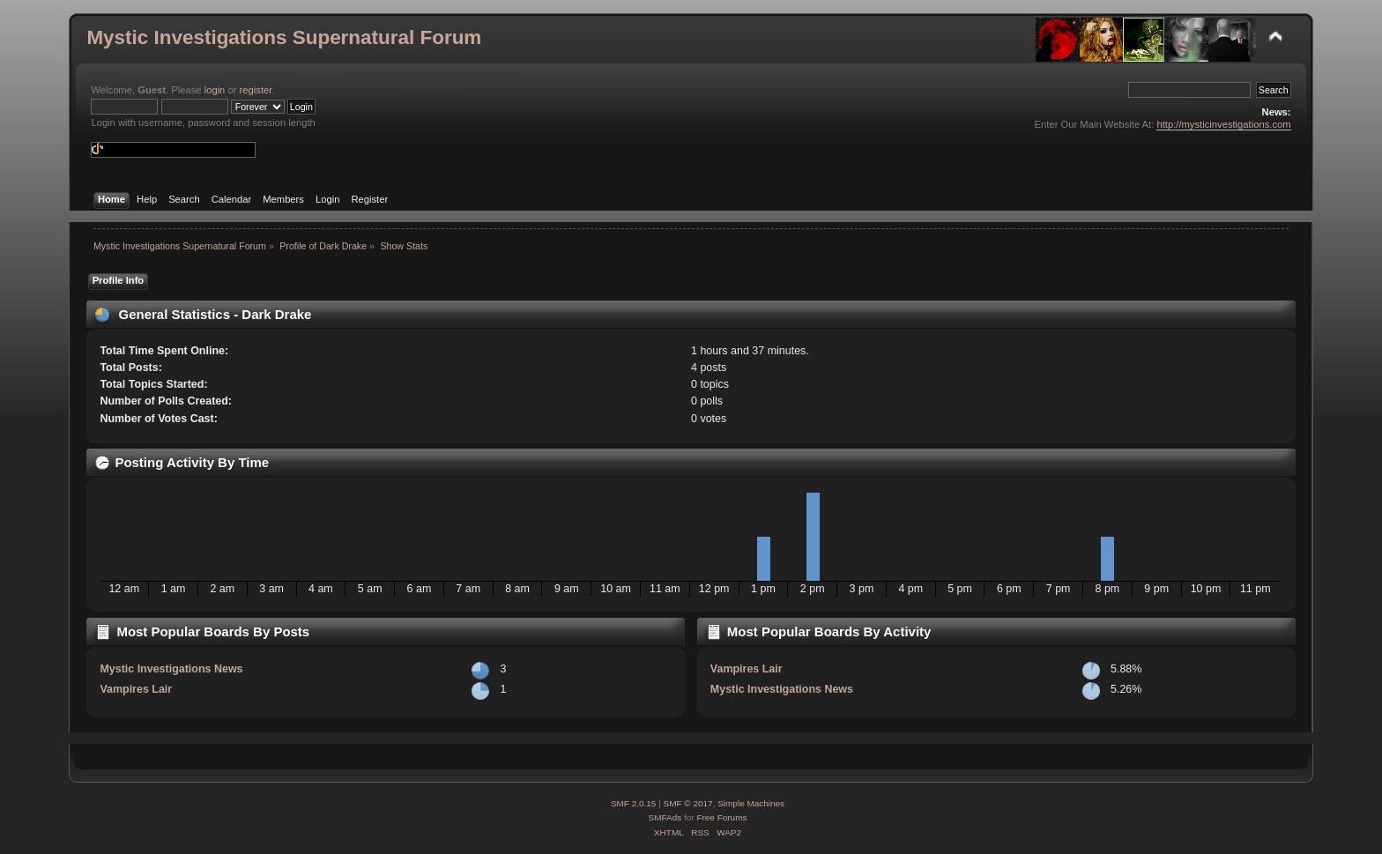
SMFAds (665, 817)
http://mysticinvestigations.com (1223, 124)
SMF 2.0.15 (634, 803)
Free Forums (721, 817)
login (215, 90)
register (256, 90)
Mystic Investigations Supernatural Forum (283, 37)
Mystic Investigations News (171, 669)
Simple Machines (750, 803)
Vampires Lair (136, 689)
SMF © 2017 (688, 803)
